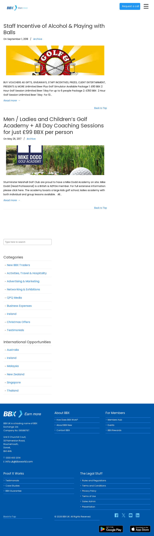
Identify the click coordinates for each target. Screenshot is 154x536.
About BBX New (64, 425)
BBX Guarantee (13, 490)
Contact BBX (63, 430)
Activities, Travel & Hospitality (27, 273)
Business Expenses (19, 306)
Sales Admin (89, 501)
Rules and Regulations (94, 480)
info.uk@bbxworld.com (19, 461)
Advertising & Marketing (23, 281)
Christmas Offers (18, 322)
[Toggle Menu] (146, 6)
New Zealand (15, 374)
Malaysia (13, 366)
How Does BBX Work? (67, 419)
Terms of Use (89, 496)
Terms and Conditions (94, 485)
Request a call (130, 6)
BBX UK (17, 6)
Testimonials (15, 330)
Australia (13, 350)
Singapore (14, 382)
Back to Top (100, 108)
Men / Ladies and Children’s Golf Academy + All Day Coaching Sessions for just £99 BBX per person (53, 125)
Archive (37, 39)
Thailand (12, 391)
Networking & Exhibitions (23, 289)
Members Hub (115, 419)
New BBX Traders (18, 265)
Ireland (11, 314)
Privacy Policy (89, 490)
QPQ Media (14, 298)
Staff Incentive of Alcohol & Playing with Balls (54, 29)
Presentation (88, 506)
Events (111, 425)
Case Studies (13, 485)
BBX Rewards (114, 430)
